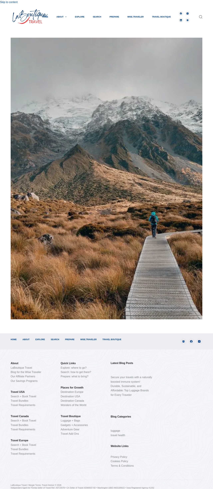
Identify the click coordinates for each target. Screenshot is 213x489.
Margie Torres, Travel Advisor (42, 485)
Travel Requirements (23, 405)
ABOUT (62, 17)
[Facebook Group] (187, 20)
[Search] (200, 16)
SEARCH (97, 17)
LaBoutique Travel (21, 367)
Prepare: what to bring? (74, 376)
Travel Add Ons (70, 433)
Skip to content (9, 2)
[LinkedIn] (180, 20)
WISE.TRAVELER (135, 17)
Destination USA (70, 396)
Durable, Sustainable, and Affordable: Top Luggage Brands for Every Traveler (130, 390)
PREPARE (114, 17)
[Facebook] (180, 13)
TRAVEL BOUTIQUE (161, 17)
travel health (118, 435)
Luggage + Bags (70, 420)
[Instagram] (187, 13)
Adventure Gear (70, 429)
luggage (115, 430)
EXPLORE (79, 17)
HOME (45, 17)
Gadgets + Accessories (74, 425)
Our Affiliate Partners (23, 376)
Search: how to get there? (76, 372)
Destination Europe (72, 391)
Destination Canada (72, 400)
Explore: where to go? (74, 367)
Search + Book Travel (23, 396)
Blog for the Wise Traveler (26, 372)
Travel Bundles (19, 400)
